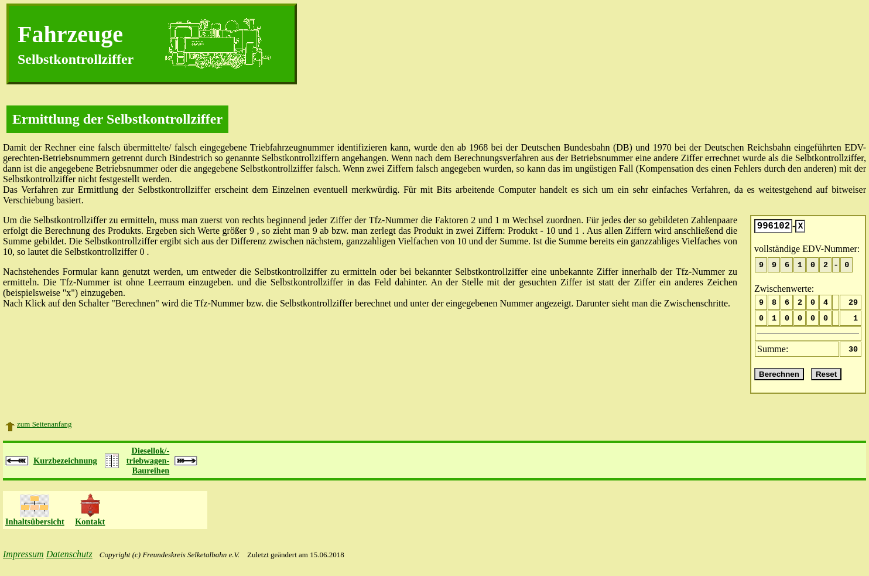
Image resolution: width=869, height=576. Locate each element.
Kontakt (90, 528)
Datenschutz (69, 561)
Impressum (23, 561)
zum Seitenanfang (44, 431)
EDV (853, 147)
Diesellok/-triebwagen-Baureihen (148, 467)
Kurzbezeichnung (65, 467)
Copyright (115, 561)
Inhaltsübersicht (34, 528)
